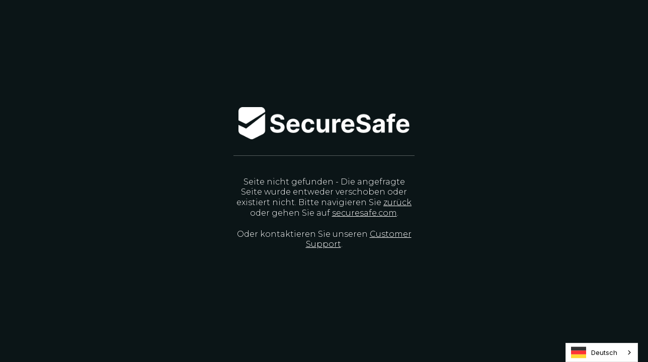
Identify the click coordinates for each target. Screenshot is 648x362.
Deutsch (594, 352)
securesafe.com (364, 213)
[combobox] (601, 352)
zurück (397, 202)
